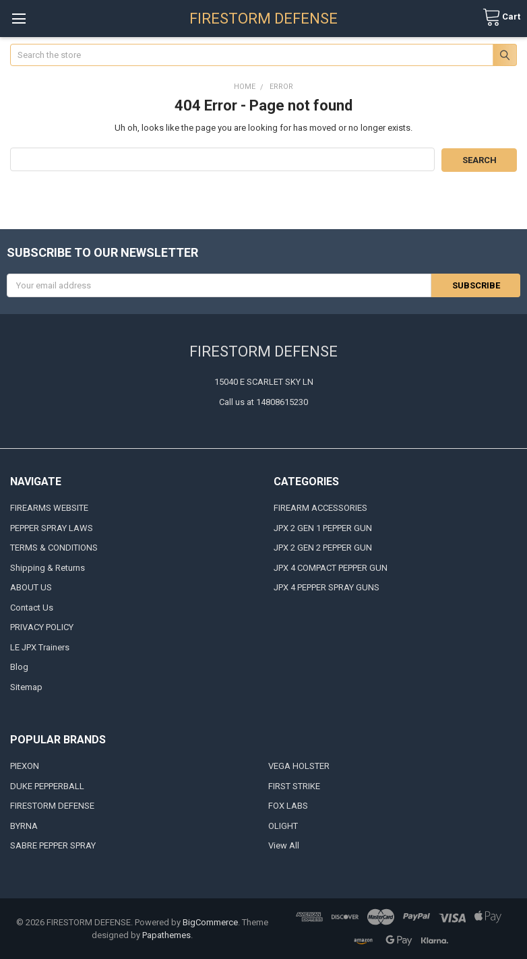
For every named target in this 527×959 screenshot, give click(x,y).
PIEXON (24, 766)
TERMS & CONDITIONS (54, 548)
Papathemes (166, 935)
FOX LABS (288, 806)
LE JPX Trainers (39, 647)
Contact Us (31, 607)
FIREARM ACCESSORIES (320, 508)
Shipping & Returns (47, 567)
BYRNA (24, 825)
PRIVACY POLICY (41, 627)
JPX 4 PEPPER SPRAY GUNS (326, 587)
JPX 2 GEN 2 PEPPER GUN (323, 548)
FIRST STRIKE (294, 785)
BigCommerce (210, 922)
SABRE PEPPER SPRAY (53, 845)
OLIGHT (283, 825)
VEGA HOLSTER (299, 766)
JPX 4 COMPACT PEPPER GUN (331, 567)
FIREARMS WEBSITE (49, 508)
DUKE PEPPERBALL (47, 785)
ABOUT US (31, 587)
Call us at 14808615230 (263, 401)
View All (283, 845)
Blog (19, 667)
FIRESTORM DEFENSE (52, 806)
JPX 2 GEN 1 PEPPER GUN (323, 527)
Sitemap (26, 686)
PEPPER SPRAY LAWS (51, 527)
